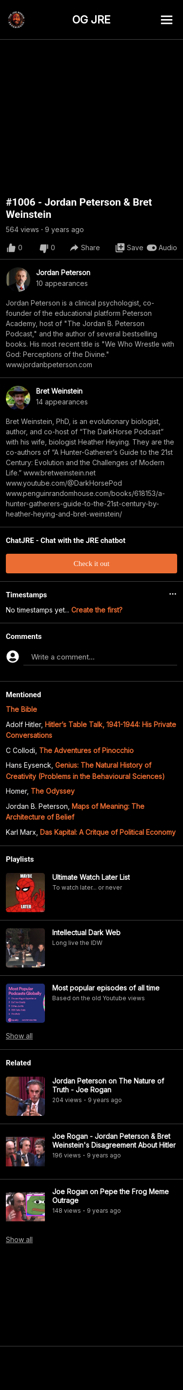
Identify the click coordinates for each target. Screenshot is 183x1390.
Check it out (91, 563)
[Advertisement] (91, 1368)
